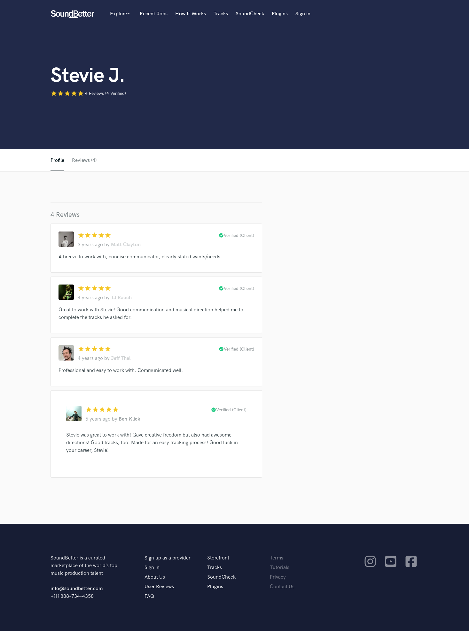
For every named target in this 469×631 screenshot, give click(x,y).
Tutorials (279, 568)
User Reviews (159, 587)
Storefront (218, 558)
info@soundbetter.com (77, 589)
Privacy (278, 577)
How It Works (190, 14)
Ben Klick (129, 419)
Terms (276, 558)
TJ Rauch (121, 298)
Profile (57, 160)
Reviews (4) (84, 160)
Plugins (280, 14)
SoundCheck (250, 14)
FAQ (149, 596)
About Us (155, 577)
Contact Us (282, 587)
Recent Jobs (154, 14)
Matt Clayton (126, 245)
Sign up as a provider (168, 558)
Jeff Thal (120, 358)
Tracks (221, 14)
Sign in (302, 14)
